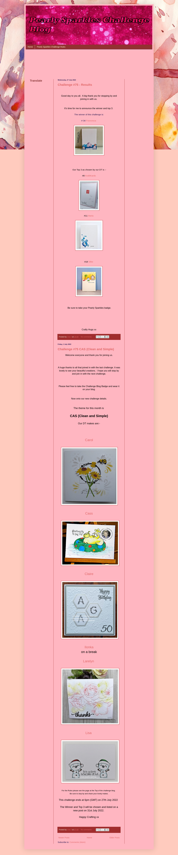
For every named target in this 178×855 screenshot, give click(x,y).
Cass (89, 513)
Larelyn (88, 661)
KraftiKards (90, 175)
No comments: (87, 337)
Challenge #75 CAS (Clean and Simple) (86, 349)
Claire (89, 574)
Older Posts (114, 838)
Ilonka (89, 647)
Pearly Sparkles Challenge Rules (51, 47)
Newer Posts (63, 838)
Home (30, 47)
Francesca (91, 120)
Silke (90, 262)
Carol (89, 440)
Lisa (89, 733)
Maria (90, 216)
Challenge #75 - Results (75, 84)
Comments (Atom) (78, 842)
